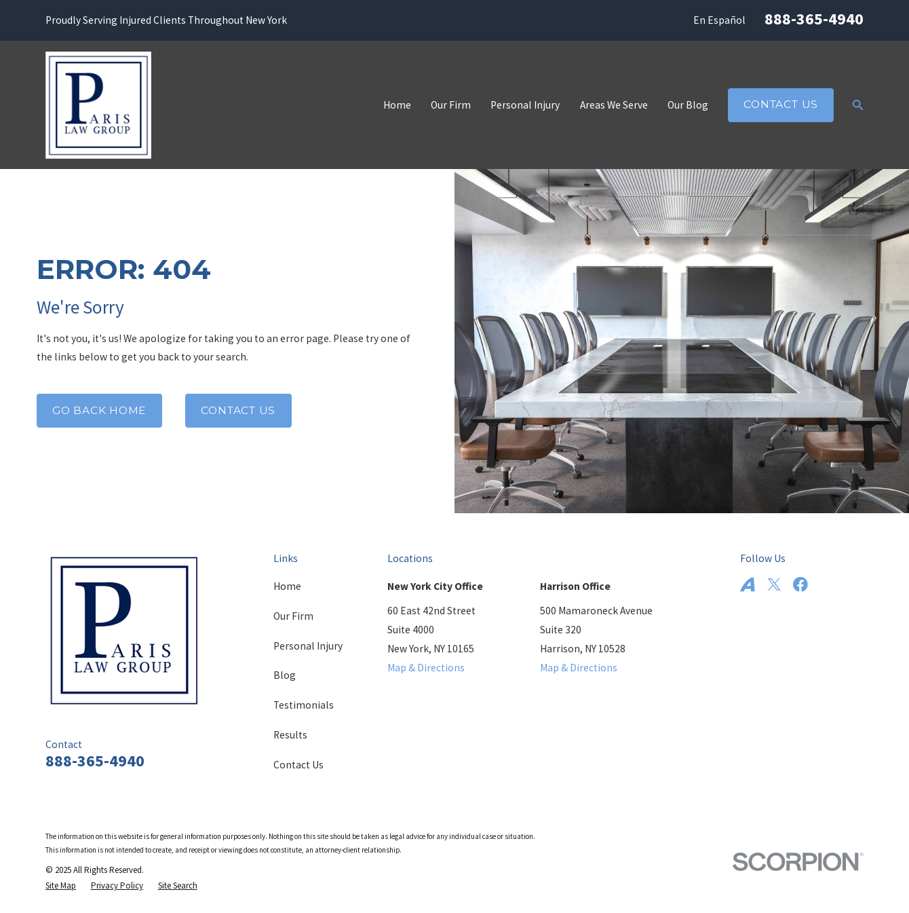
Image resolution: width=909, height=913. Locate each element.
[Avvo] (747, 584)
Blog (284, 675)
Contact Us (780, 104)
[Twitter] (774, 584)
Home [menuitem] (397, 104)
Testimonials (303, 704)
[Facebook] (800, 584)
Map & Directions (426, 667)
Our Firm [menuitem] (451, 104)
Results (290, 734)
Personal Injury (308, 645)
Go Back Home (99, 410)
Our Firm (293, 616)
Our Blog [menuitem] (688, 104)
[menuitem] (60, 885)
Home (287, 586)
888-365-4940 (814, 18)
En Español (719, 20)
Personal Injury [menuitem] (525, 104)
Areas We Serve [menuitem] (614, 104)
